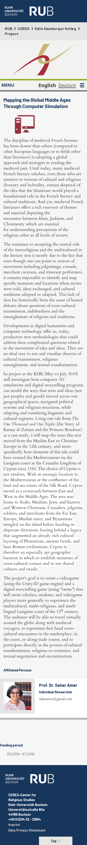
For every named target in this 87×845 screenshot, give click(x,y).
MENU (7, 85)
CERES (24, 28)
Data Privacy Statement (26, 830)
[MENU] (82, 85)
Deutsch (67, 85)
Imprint (14, 824)
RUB (8, 28)
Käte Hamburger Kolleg (55, 28)
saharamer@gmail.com (55, 699)
